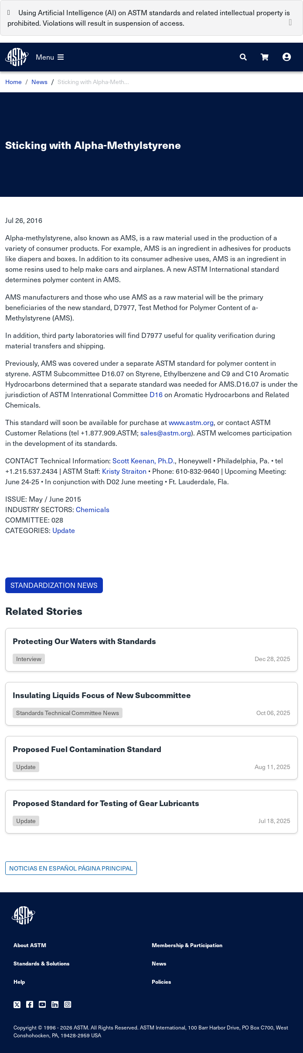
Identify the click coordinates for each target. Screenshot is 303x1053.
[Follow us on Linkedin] (54, 1004)
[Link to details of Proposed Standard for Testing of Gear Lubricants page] (151, 812)
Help (19, 981)
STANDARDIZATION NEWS (54, 585)
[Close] (290, 21)
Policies (161, 981)
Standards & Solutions (42, 963)
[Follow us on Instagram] (67, 1004)
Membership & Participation (187, 944)
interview (28, 659)
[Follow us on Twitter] (17, 1004)
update (26, 767)
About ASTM (30, 944)
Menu (50, 56)
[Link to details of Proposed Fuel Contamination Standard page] (151, 758)
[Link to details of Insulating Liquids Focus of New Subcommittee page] (151, 704)
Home (13, 82)
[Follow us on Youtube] (42, 1004)
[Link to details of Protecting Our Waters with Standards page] (151, 650)
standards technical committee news (67, 713)
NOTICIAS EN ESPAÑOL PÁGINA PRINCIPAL (71, 868)
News (39, 82)
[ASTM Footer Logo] (24, 915)
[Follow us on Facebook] (29, 1004)
